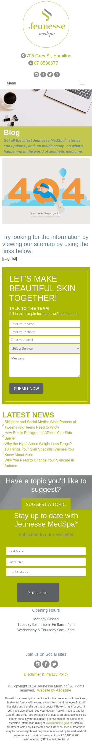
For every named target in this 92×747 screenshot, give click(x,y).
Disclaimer (32, 674)
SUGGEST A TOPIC (46, 504)
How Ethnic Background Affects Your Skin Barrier (38, 435)
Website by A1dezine (54, 690)
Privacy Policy (56, 674)
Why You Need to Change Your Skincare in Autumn (39, 463)
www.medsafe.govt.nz (59, 723)
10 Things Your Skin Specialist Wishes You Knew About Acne (39, 452)
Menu (11, 83)
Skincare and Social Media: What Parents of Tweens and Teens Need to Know (40, 424)
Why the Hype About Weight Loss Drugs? (38, 444)
